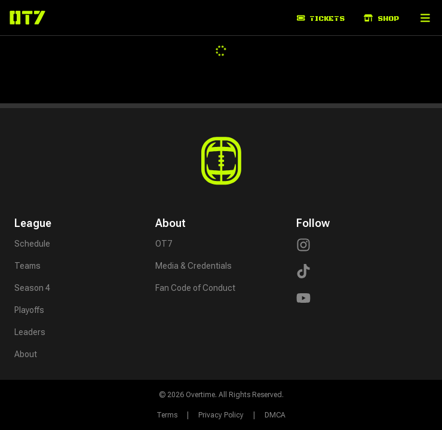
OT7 (163, 243)
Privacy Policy (221, 415)
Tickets (321, 18)
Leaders (29, 332)
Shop (381, 18)
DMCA (275, 415)
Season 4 (32, 288)
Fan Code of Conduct (195, 288)
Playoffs (29, 310)
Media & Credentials (193, 266)
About (25, 354)
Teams (27, 266)
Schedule (32, 243)
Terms (166, 415)
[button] (425, 18)
